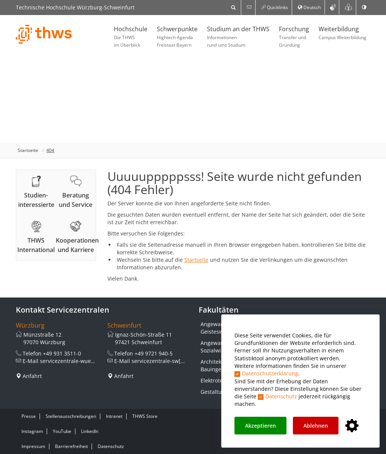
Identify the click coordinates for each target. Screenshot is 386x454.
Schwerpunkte (177, 37)
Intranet (114, 416)
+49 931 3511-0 (62, 353)
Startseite (28, 150)
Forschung (294, 37)
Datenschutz (281, 396)
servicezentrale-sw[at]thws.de (169, 360)
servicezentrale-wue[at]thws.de (79, 360)
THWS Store (145, 416)
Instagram (32, 431)
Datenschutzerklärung (270, 373)
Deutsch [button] (309, 7)
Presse (28, 416)
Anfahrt (32, 376)
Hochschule (130, 37)
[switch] (364, 7)
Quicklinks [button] (274, 7)
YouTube (62, 431)
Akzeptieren (260, 425)
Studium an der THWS (238, 37)
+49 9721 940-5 (154, 353)
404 (50, 150)
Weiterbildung (342, 33)
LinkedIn (89, 431)
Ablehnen (315, 425)
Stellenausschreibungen (71, 416)
